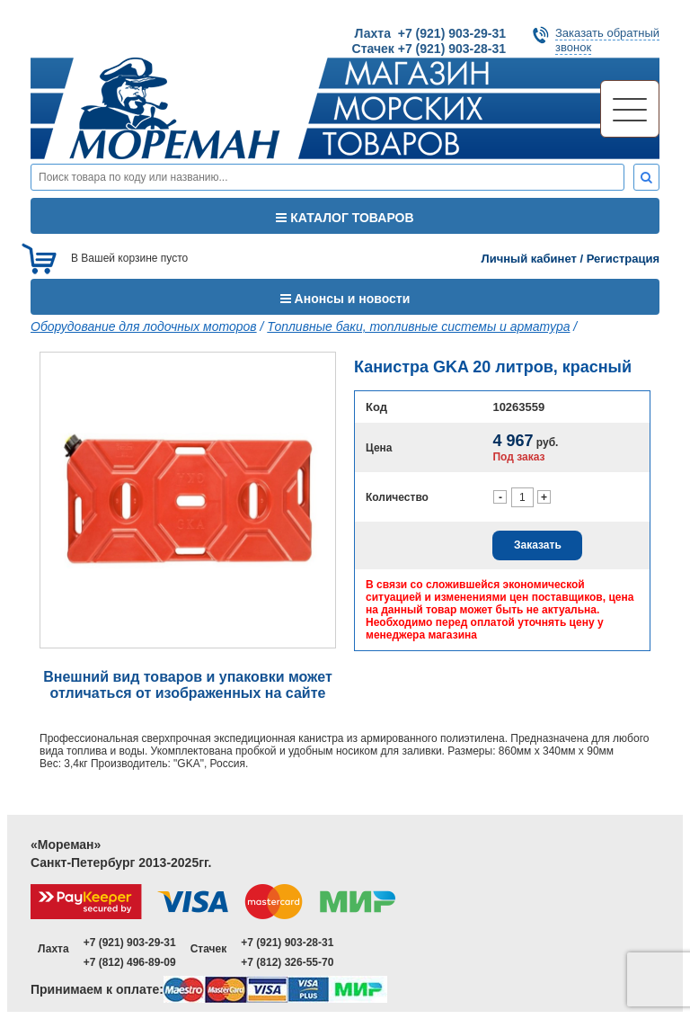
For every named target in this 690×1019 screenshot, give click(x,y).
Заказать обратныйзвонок (607, 40)
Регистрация (623, 258)
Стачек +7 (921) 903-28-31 (429, 48)
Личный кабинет (529, 258)
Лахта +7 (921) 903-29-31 (430, 33)
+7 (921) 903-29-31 (130, 942)
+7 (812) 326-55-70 (287, 962)
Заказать (538, 545)
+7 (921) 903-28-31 (287, 942)
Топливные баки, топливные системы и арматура (418, 326)
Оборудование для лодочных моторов (144, 326)
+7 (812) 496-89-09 (130, 962)
